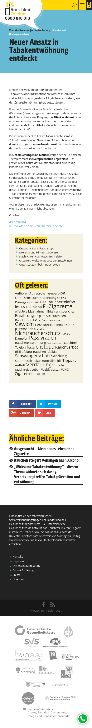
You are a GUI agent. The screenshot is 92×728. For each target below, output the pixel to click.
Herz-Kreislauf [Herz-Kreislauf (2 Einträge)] (45, 325)
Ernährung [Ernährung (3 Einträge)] (24, 316)
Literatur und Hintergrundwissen (39, 252)
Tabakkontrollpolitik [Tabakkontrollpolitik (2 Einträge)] (47, 361)
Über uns (18, 579)
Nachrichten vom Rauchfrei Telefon (41, 256)
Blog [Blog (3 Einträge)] (61, 293)
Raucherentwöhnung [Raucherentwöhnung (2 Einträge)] (30, 343)
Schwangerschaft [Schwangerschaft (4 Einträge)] (32, 356)
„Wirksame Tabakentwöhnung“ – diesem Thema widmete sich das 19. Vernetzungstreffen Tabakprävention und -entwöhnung (48, 474)
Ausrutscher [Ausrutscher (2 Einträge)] (38, 293)
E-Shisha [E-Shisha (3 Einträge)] (34, 307)
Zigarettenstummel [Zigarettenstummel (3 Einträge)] (32, 374)
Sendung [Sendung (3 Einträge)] (59, 356)
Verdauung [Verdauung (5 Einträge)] (39, 365)
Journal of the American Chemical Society (36, 226)
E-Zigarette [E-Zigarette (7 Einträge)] (57, 306)
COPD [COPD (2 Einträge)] (61, 298)
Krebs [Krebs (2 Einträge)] (40, 329)
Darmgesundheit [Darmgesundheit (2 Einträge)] (27, 302)
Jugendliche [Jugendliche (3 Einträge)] (25, 329)
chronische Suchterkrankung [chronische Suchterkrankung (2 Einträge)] (35, 298)
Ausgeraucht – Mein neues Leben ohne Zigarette (44, 451)
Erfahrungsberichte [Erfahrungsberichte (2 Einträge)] (61, 311)
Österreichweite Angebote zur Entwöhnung (46, 260)
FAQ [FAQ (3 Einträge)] (37, 320)
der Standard (17, 222)
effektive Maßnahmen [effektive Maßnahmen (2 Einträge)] (30, 311)
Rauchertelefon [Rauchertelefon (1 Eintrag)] (54, 343)
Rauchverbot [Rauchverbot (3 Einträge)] (66, 347)
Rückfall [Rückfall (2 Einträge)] (52, 352)
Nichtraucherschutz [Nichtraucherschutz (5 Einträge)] (38, 333)
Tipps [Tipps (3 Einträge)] (67, 361)
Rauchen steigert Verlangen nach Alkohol (47, 461)
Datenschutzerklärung (26, 566)
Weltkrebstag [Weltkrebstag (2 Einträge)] (50, 369)
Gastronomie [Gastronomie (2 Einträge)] (50, 320)
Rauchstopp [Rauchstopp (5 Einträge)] (40, 347)
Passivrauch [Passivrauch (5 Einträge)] (42, 338)
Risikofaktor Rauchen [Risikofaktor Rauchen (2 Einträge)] (30, 352)
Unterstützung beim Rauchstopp (39, 264)
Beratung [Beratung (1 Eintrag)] (51, 294)
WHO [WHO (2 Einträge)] (65, 369)
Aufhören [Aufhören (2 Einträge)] (22, 293)
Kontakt (18, 556)
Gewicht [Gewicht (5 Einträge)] (24, 324)
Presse (17, 575)
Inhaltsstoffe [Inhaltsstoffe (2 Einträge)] (65, 325)
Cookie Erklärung (23, 570)
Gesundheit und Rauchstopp (36, 248)
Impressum (19, 561)
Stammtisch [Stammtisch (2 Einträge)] (23, 361)
